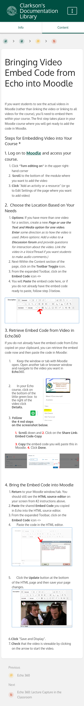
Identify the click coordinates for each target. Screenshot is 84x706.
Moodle (33, 152)
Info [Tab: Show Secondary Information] (21, 27)
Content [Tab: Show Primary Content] (63, 27)
